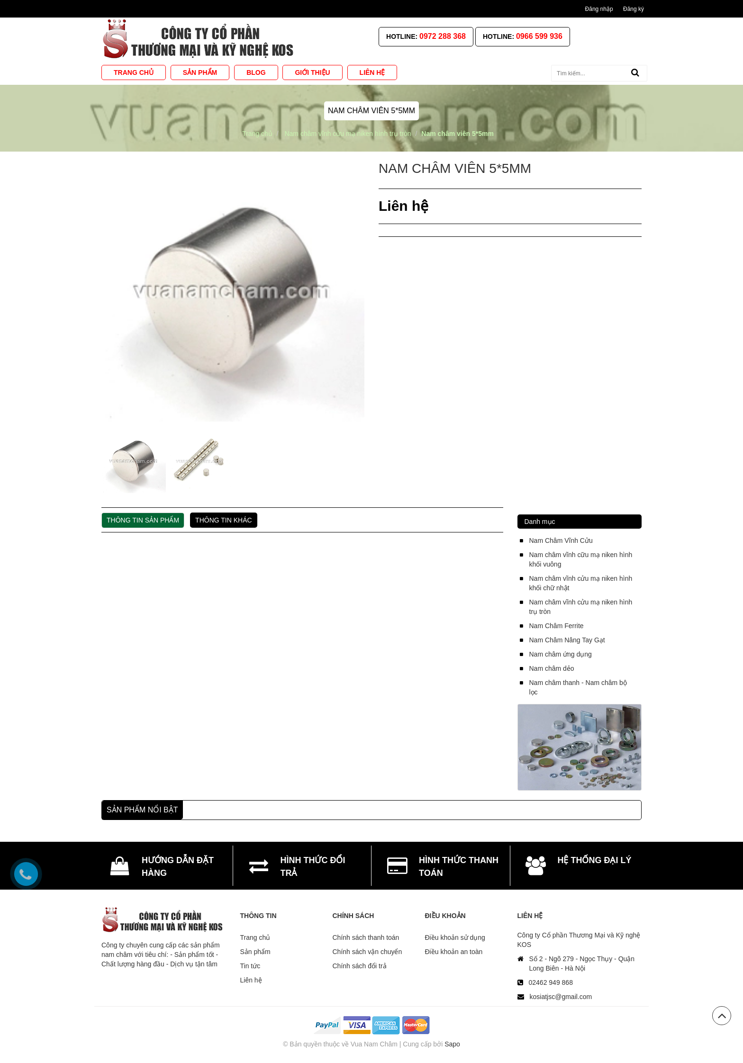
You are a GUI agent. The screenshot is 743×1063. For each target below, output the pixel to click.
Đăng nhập (599, 9)
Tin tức (250, 966)
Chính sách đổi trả (360, 966)
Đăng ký (633, 9)
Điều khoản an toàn (454, 951)
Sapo (452, 1044)
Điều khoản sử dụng (455, 937)
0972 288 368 (442, 36)
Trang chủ (255, 937)
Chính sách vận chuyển (367, 951)
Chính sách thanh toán (366, 937)
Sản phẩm (255, 951)
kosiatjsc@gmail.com (561, 996)
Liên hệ (251, 980)
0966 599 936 (539, 36)
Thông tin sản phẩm (143, 520)
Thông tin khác (223, 520)
